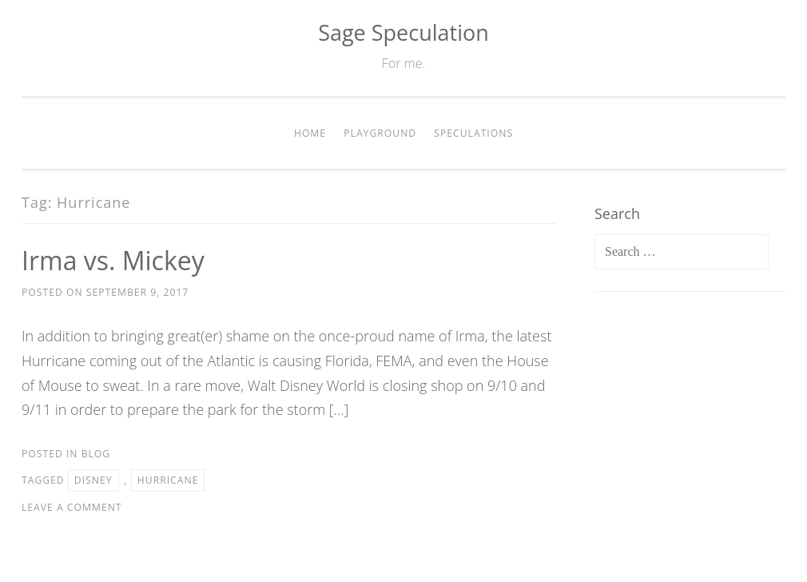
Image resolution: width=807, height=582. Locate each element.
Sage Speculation (403, 32)
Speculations (473, 133)
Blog (96, 453)
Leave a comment (72, 507)
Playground (380, 133)
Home (310, 133)
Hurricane (168, 480)
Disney (93, 480)
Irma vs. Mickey (113, 260)
